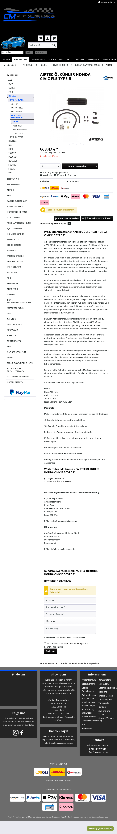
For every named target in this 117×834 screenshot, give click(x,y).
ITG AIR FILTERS (14, 267)
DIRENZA (11, 294)
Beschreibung (46, 223)
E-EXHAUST (12, 335)
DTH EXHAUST (13, 217)
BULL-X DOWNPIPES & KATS (20, 363)
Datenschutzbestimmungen (71, 643)
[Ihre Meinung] (70, 630)
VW (9, 172)
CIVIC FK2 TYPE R (16, 137)
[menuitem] (42, 45)
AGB (84, 724)
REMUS (10, 357)
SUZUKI (11, 168)
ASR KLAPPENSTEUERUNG (19, 223)
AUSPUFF (14, 104)
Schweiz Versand (106, 718)
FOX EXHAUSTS (14, 341)
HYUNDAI (12, 141)
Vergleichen (47, 175)
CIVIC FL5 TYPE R (16, 100)
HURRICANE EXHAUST (17, 212)
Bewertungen (62, 223)
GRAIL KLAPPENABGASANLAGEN (19, 301)
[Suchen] (54, 45)
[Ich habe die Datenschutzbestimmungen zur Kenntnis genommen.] (45, 643)
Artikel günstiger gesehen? (54, 172)
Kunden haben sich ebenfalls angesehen (80, 663)
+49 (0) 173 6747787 (100, 745)
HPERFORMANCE (15, 206)
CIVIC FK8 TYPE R (16, 133)
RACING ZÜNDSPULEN (17, 201)
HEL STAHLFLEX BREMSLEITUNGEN (15, 369)
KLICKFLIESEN (13, 184)
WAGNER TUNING (20, 129)
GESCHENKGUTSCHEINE (18, 376)
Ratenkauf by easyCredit (88, 711)
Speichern (50, 651)
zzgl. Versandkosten (57, 153)
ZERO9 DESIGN (14, 245)
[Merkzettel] (40, 38)
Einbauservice (104, 683)
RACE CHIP (12, 272)
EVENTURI (11, 319)
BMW (10, 83)
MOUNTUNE (12, 289)
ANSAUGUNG (16, 111)
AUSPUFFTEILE (17, 108)
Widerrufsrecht (89, 716)
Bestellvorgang (88, 683)
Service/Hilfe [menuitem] (105, 2)
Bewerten (70, 175)
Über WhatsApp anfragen (96, 218)
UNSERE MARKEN (15, 382)
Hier (45, 736)
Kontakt (102, 707)
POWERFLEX (12, 283)
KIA (9, 145)
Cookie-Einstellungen (88, 689)
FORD (11, 91)
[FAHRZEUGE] (20, 59)
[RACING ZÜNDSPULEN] (87, 59)
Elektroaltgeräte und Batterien (89, 697)
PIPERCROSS (13, 239)
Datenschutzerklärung (90, 720)
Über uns (102, 691)
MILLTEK (11, 346)
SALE (9, 195)
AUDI (10, 80)
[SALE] (69, 59)
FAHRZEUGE (13, 75)
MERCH (10, 190)
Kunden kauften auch (50, 663)
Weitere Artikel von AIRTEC (57, 481)
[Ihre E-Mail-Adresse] (70, 607)
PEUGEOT (12, 156)
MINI (10, 149)
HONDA (12, 95)
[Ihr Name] (70, 600)
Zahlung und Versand (104, 712)
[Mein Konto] (47, 38)
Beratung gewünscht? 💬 (100, 828)
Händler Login (58, 731)
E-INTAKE (11, 250)
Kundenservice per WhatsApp (88, 704)
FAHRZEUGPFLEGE (15, 256)
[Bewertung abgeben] (70, 621)
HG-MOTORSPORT (15, 234)
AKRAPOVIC (12, 330)
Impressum (87, 728)
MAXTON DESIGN (15, 261)
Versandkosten (52, 817)
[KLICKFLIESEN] (56, 59)
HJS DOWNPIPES (14, 228)
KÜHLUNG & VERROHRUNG (17, 116)
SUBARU (12, 164)
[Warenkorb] (54, 38)
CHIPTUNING (13, 179)
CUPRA (11, 87)
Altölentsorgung (89, 680)
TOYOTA (12, 153)
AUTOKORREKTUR (15, 308)
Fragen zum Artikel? (54, 478)
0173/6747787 (62, 713)
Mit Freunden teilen (67, 218)
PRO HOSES (17, 126)
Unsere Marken (105, 695)
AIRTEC (15, 122)
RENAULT (12, 160)
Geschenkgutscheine (106, 687)
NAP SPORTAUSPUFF (16, 352)
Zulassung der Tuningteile (105, 701)
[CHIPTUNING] (38, 59)
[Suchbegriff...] (42, 45)
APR (9, 278)
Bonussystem (104, 680)
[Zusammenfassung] (70, 614)
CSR (9, 313)
